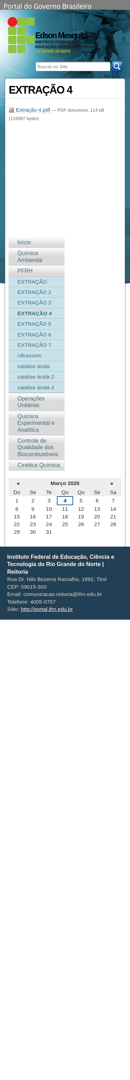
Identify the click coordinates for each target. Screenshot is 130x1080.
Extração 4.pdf (30, 110)
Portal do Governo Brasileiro (47, 5)
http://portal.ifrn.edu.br (47, 609)
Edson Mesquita (61, 35)
